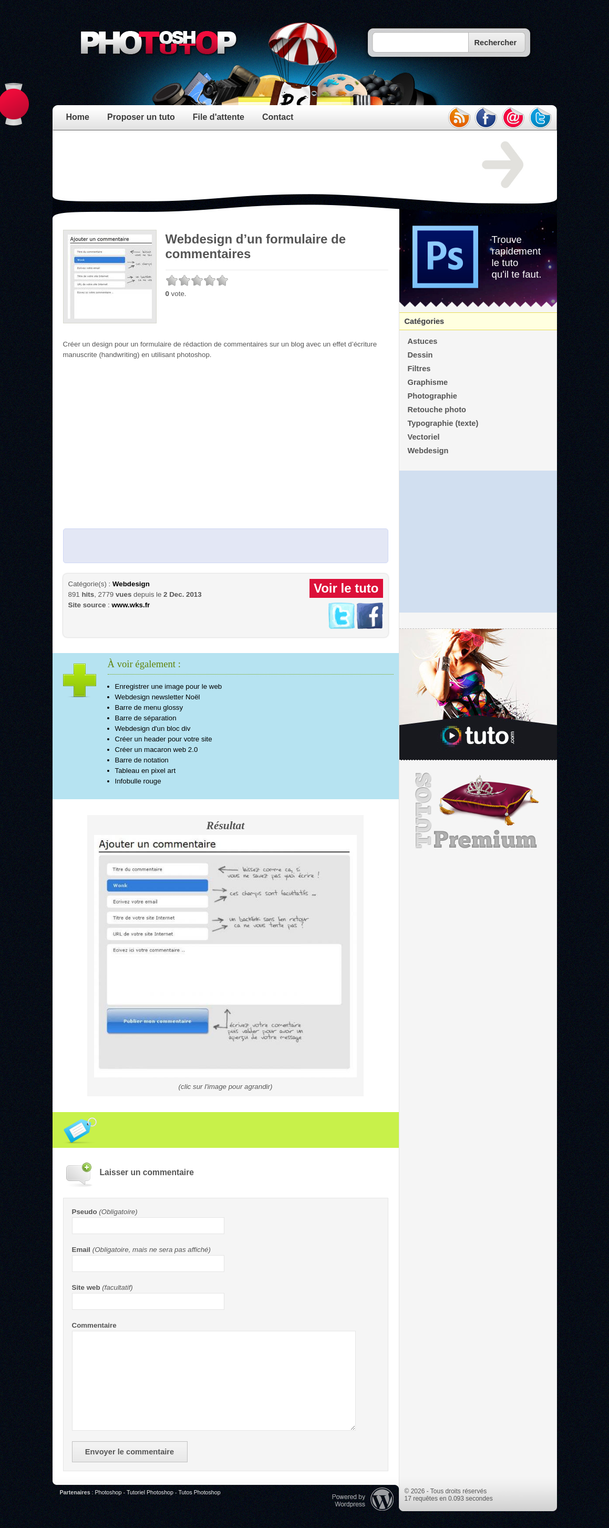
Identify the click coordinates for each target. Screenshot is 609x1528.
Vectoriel (424, 437)
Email (81, 1250)
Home (77, 117)
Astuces (423, 341)
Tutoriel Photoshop (150, 1492)
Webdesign (131, 584)
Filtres (419, 368)
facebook (486, 117)
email (513, 117)
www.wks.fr (130, 605)
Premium (478, 811)
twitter (540, 117)
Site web (86, 1287)
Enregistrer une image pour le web (168, 686)
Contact (278, 117)
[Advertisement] (254, 165)
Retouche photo (437, 409)
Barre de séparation (146, 718)
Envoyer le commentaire (129, 1452)
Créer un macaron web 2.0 (156, 749)
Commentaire (94, 1325)
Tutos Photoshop (199, 1492)
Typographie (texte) (443, 423)
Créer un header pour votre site (163, 739)
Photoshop (108, 1492)
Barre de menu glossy (149, 707)
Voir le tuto (346, 588)
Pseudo (84, 1212)
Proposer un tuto (141, 117)
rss (458, 117)
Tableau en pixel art (145, 771)
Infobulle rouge (138, 781)
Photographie (432, 396)
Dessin (420, 355)
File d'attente (218, 117)
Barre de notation (142, 760)
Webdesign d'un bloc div (153, 728)
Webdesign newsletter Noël (157, 697)
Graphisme (428, 382)
